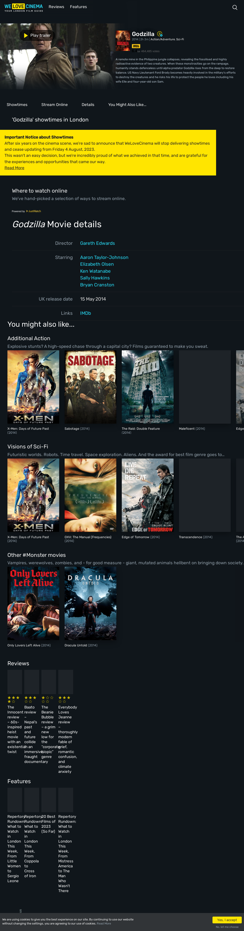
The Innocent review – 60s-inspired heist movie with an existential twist (29, 710)
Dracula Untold (76, 645)
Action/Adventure (163, 38)
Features (77, 6)
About (100, 834)
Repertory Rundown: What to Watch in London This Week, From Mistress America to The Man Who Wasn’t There (192, 787)
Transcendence (191, 537)
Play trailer (20, 34)
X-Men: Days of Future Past (28, 428)
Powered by (26, 210)
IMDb (85, 312)
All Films (44, 853)
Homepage (45, 834)
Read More (104, 923)
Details (88, 104)
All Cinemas (73, 834)
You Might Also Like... (127, 104)
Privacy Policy (106, 863)
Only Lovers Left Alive (24, 645)
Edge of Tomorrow (136, 537)
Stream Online (54, 104)
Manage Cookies (107, 873)
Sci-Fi (180, 38)
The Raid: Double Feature (141, 428)
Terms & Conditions (110, 853)
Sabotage (72, 428)
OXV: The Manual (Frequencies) (88, 537)
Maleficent (187, 428)
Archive (101, 844)
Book (41, 844)
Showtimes (17, 104)
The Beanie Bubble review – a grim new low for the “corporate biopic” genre (138, 710)
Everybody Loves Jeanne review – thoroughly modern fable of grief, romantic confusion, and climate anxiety (191, 715)
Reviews (56, 6)
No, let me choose (227, 927)
